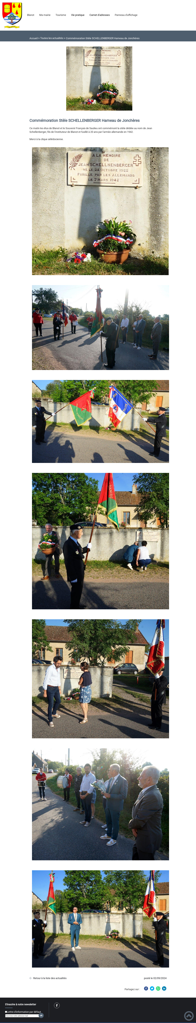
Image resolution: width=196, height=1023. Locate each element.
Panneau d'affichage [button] (126, 14)
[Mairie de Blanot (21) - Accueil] (12, 15)
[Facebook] (146, 988)
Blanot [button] (30, 14)
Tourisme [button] (61, 14)
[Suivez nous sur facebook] (57, 1005)
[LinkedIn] (164, 988)
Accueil (33, 38)
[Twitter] (152, 988)
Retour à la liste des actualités (50, 978)
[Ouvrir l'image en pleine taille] (100, 78)
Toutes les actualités (51, 38)
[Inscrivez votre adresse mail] (23, 1015)
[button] (188, 1015)
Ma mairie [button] (45, 14)
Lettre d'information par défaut (24, 1011)
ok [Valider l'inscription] (41, 1015)
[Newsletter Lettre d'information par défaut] (6, 1012)
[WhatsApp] (158, 988)
